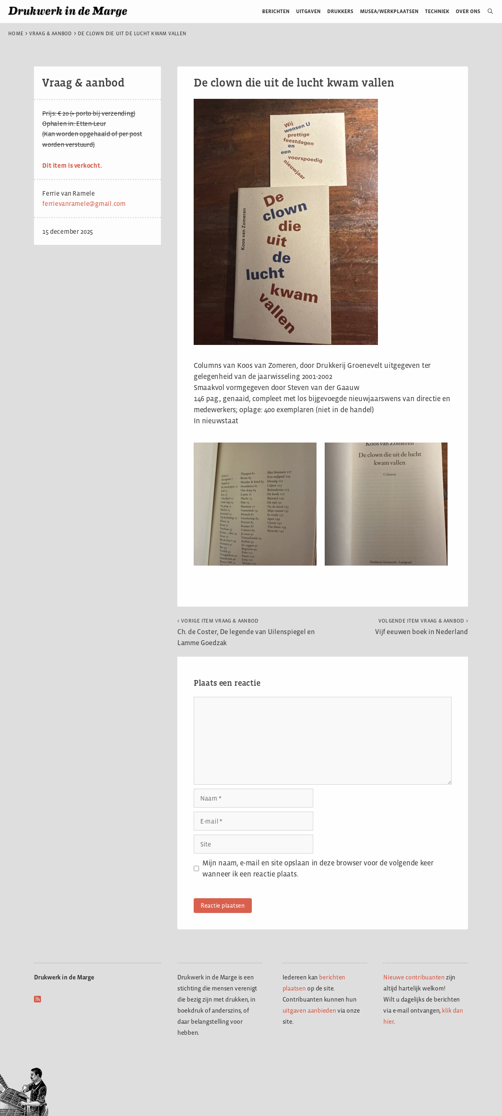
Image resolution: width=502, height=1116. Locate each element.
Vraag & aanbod (50, 34)
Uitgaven (308, 11)
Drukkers (340, 11)
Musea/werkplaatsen (389, 11)
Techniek (437, 11)
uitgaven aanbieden (309, 1010)
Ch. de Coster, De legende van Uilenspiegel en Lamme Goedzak (246, 632)
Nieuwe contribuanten (414, 977)
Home (15, 34)
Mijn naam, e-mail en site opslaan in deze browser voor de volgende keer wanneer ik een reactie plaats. (318, 868)
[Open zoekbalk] (487, 11)
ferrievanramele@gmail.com (84, 204)
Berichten (275, 11)
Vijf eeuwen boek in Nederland (421, 627)
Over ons (468, 11)
